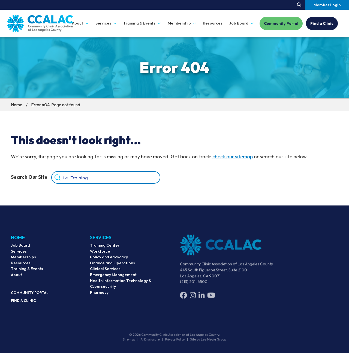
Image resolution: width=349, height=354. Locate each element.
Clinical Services (105, 272)
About (16, 277)
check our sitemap (232, 156)
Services (19, 254)
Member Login (327, 4)
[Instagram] (193, 299)
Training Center (104, 249)
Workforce (100, 254)
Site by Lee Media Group (206, 340)
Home (16, 104)
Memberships (23, 259)
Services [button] (106, 23)
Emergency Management (113, 278)
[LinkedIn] (201, 299)
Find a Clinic (321, 23)
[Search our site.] (299, 5)
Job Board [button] (241, 23)
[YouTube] (211, 299)
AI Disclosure (151, 340)
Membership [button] (182, 23)
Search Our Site (29, 177)
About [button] (80, 23)
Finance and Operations (112, 266)
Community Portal (281, 23)
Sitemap (131, 340)
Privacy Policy (175, 340)
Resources (212, 23)
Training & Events (27, 271)
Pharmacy (99, 296)
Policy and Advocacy (109, 260)
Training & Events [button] (142, 23)
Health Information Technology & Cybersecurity (120, 287)
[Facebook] (183, 299)
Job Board (20, 248)
